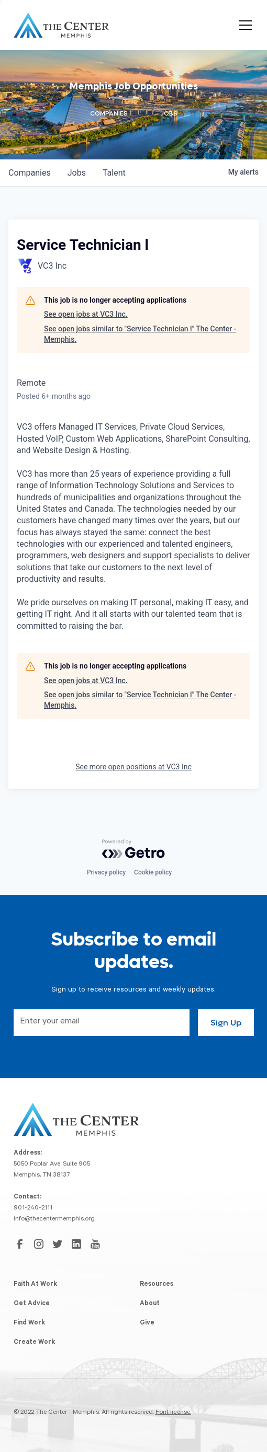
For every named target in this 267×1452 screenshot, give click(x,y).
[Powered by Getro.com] (133, 848)
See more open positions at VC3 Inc (133, 767)
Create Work (34, 1342)
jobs (77, 173)
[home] (61, 25)
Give (147, 1323)
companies (29, 173)
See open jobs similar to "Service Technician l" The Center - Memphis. (140, 334)
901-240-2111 (33, 1208)
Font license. (173, 1412)
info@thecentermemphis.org (54, 1219)
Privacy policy (106, 872)
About (150, 1304)
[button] (243, 25)
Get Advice (32, 1304)
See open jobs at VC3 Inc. (86, 314)
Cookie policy (153, 872)
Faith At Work (35, 1284)
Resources (156, 1284)
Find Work (29, 1323)
